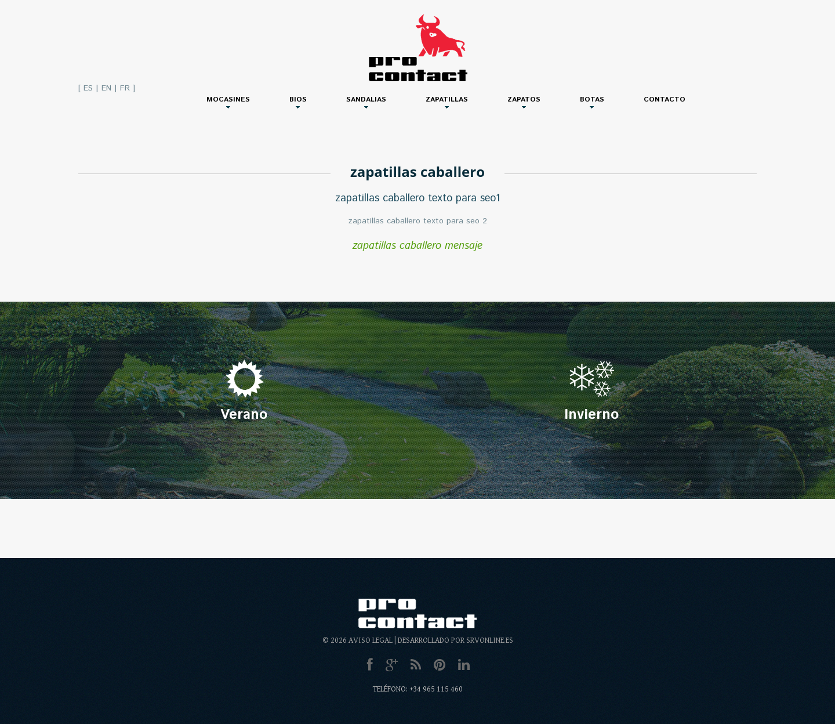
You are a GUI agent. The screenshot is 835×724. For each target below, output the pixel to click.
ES (88, 88)
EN (106, 88)
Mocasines (228, 99)
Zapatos (523, 99)
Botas (592, 99)
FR (125, 88)
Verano (243, 415)
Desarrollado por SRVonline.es (455, 640)
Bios (298, 99)
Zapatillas (447, 99)
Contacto (664, 99)
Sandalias (366, 99)
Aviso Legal (370, 640)
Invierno (591, 415)
